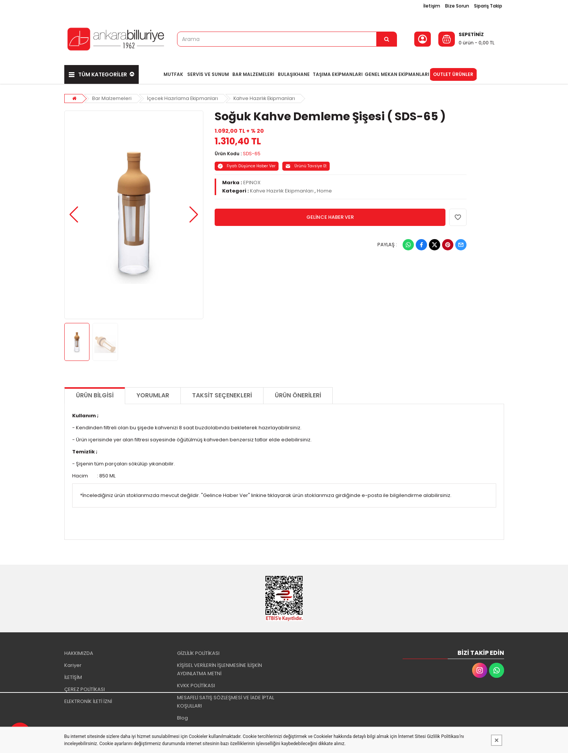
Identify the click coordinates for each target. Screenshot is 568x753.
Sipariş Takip (488, 6)
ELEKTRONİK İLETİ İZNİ (88, 699)
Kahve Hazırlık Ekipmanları (267, 95)
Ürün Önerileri (298, 393)
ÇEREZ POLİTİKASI (84, 687)
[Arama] (387, 39)
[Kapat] (496, 740)
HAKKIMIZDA (78, 651)
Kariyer (73, 663)
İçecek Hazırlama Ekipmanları (183, 95)
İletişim (431, 6)
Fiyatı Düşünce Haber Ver (247, 163)
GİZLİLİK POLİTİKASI (198, 651)
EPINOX (252, 179)
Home (324, 188)
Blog (182, 715)
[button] (74, 212)
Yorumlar (152, 393)
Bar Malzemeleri (112, 95)
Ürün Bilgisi (95, 393)
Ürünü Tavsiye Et (306, 163)
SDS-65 (252, 151)
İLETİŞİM (73, 675)
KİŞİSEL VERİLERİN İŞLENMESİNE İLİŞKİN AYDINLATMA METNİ (219, 667)
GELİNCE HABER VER (330, 214)
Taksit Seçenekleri (222, 393)
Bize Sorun (457, 6)
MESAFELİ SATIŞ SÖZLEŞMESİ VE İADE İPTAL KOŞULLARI (225, 699)
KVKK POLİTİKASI (196, 683)
